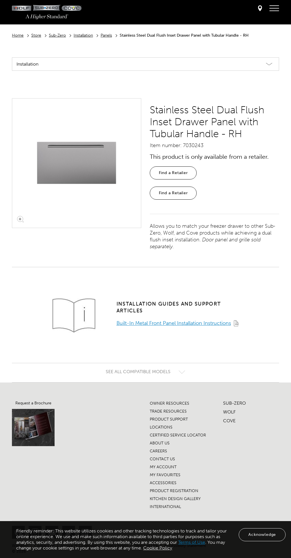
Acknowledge (262, 534)
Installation (83, 35)
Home (18, 35)
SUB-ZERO (234, 403)
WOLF (229, 412)
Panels (106, 35)
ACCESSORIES (163, 482)
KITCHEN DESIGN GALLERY (175, 498)
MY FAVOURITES (165, 475)
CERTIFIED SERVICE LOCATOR (178, 435)
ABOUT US (160, 443)
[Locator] (260, 8)
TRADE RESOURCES (168, 411)
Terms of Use (191, 542)
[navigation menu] (274, 8)
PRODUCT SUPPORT (169, 419)
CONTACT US (162, 459)
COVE (229, 420)
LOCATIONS (161, 427)
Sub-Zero (57, 35)
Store (36, 35)
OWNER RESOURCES (169, 403)
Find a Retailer (173, 172)
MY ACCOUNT (163, 467)
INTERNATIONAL (165, 506)
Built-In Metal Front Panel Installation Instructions (174, 323)
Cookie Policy (157, 548)
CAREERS (158, 451)
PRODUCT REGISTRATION (174, 490)
